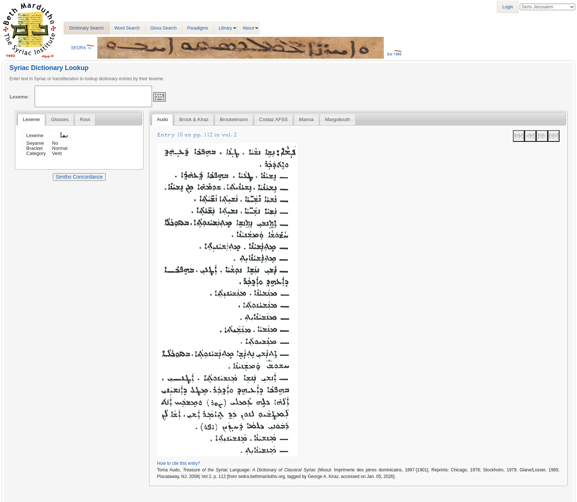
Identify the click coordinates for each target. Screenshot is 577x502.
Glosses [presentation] (60, 119)
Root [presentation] (85, 119)
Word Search (127, 28)
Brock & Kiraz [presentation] (193, 119)
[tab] (31, 119)
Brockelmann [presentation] (234, 119)
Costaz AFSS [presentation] (273, 119)
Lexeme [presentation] (31, 119)
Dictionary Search (86, 28)
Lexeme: (19, 97)
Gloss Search (164, 28)
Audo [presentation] (162, 119)
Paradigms (197, 28)
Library (225, 28)
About (248, 28)
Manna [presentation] (306, 119)
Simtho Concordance (79, 177)
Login (507, 6)
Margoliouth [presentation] (337, 119)
